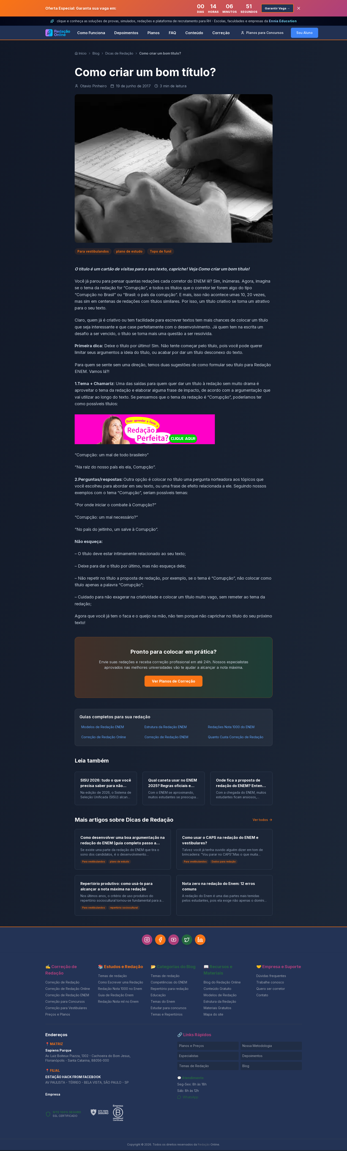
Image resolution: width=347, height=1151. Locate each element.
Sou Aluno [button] (304, 33)
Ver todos (263, 820)
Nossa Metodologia (257, 1047)
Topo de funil (160, 251)
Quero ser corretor (270, 989)
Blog (96, 53)
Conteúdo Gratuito (217, 989)
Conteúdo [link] (194, 32)
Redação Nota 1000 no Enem (120, 989)
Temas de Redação (194, 1067)
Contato (262, 996)
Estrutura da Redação (220, 1002)
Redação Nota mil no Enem (118, 1002)
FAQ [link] (172, 32)
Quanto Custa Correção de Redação (235, 737)
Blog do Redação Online (222, 983)
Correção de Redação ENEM (166, 737)
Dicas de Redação (119, 53)
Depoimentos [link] (126, 32)
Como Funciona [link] (91, 32)
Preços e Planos (57, 1015)
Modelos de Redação (220, 996)
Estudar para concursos (168, 1009)
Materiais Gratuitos (217, 1009)
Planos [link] (154, 32)
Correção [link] (221, 32)
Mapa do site (213, 1015)
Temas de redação (112, 977)
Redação (204, 1145)
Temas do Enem (163, 1002)
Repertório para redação (170, 989)
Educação (158, 996)
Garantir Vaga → (276, 8)
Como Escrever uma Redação (120, 983)
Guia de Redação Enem (116, 996)
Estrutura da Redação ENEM (166, 727)
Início (81, 53)
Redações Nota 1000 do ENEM (231, 727)
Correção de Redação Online (103, 737)
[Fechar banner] (298, 8)
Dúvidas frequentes (271, 977)
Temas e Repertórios (167, 1015)
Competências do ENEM (169, 983)
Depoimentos (252, 1057)
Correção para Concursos (65, 1002)
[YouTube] (173, 940)
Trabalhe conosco (270, 983)
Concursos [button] (262, 32)
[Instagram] (143, 940)
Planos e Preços (191, 1047)
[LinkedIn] (204, 940)
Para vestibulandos (93, 251)
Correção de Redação (62, 983)
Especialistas (188, 1057)
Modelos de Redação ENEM (102, 727)
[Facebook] (158, 940)
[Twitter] (188, 940)
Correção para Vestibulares (66, 1009)
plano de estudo (129, 251)
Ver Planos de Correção (173, 681)
